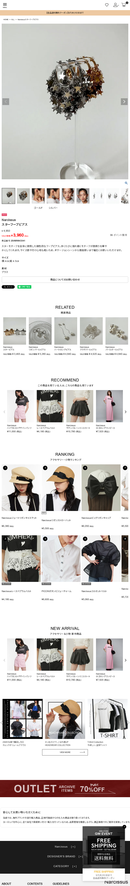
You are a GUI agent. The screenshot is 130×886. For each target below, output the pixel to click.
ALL (13, 19)
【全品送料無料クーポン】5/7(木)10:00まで (65, 12)
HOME (5, 19)
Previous (5, 101)
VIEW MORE (65, 752)
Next (124, 101)
